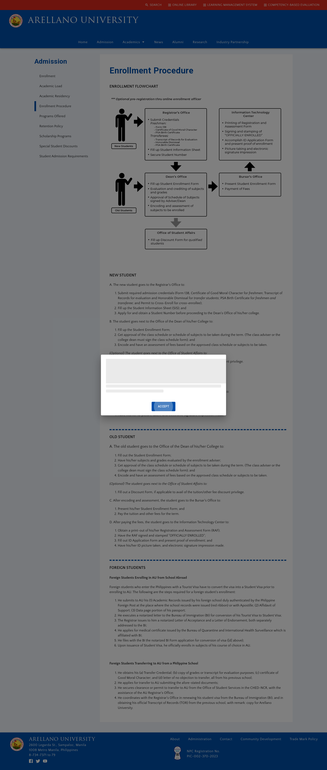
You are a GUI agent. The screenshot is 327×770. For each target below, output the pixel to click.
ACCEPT (163, 406)
